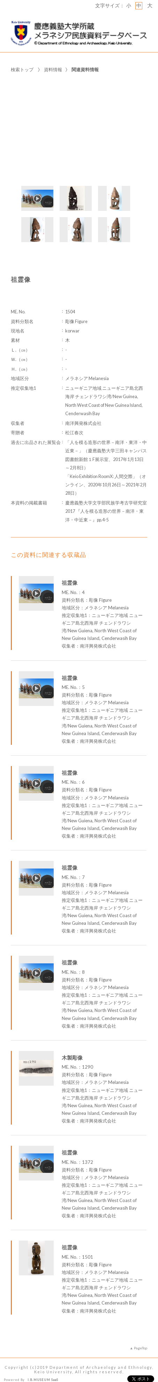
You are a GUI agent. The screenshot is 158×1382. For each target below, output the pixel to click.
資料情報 (53, 58)
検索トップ (22, 58)
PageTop (140, 1337)
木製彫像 (72, 1047)
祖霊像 (69, 572)
